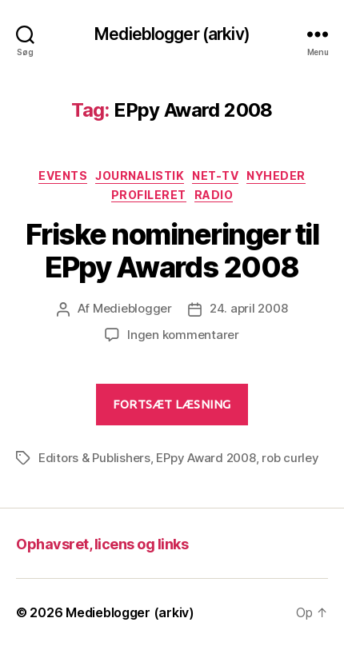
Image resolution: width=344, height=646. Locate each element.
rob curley (290, 457)
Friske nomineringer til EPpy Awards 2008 (172, 251)
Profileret (148, 194)
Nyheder (276, 175)
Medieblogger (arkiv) (172, 34)
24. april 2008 (248, 308)
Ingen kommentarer (183, 334)
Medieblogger (132, 308)
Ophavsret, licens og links (102, 544)
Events (62, 175)
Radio (214, 194)
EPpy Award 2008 (205, 457)
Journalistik (139, 175)
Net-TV (215, 175)
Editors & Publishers (94, 457)
